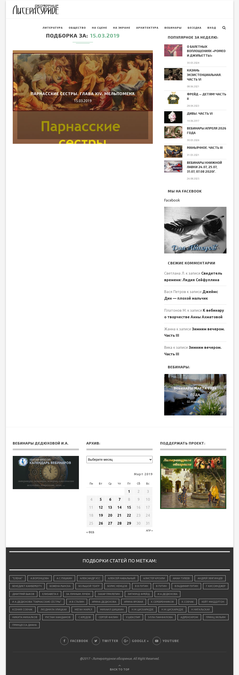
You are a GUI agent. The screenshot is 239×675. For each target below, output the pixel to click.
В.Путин (161, 586)
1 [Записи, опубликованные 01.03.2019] (129, 491)
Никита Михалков (24, 617)
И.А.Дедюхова (167, 594)
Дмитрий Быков (23, 594)
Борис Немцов (117, 586)
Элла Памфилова (160, 617)
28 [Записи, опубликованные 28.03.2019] (119, 523)
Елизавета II (50, 594)
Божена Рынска (60, 586)
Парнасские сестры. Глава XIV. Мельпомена (83, 93)
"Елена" (17, 578)
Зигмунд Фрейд (139, 594)
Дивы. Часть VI (200, 113)
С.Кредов (84, 617)
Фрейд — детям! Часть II (206, 96)
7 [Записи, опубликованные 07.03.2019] (119, 499)
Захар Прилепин (109, 594)
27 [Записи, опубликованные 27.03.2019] (110, 523)
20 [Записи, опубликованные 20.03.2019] (110, 515)
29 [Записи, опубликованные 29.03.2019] (129, 523)
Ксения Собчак (22, 609)
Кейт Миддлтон (213, 601)
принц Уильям (216, 617)
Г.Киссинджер (215, 586)
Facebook (172, 200)
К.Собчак (188, 601)
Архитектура (147, 27)
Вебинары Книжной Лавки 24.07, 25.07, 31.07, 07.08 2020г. (204, 167)
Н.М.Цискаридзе (142, 609)
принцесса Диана (24, 625)
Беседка (194, 27)
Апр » (149, 530)
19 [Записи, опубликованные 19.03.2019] (101, 515)
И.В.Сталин (76, 601)
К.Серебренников (162, 601)
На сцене (99, 27)
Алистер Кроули (154, 578)
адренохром (189, 617)
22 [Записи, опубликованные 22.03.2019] (129, 515)
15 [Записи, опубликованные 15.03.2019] (129, 507)
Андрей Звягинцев (210, 578)
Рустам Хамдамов (57, 617)
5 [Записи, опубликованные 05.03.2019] (101, 499)
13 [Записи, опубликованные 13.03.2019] (110, 507)
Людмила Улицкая (53, 609)
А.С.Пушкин (64, 578)
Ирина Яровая (133, 601)
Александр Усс (90, 578)
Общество (77, 27)
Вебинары (173, 27)
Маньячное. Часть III (205, 147)
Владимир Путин (186, 586)
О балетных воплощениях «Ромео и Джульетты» (206, 51)
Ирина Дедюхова (104, 601)
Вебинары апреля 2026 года (206, 130)
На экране (121, 27)
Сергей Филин (108, 617)
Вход (211, 27)
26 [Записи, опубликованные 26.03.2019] (101, 523)
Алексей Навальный (121, 578)
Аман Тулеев (181, 578)
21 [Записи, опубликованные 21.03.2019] (119, 515)
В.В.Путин (141, 586)
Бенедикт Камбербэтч (27, 586)
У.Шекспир (133, 617)
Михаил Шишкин (112, 609)
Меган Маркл (83, 609)
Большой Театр (88, 586)
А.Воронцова (39, 578)
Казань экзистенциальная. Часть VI (204, 74)
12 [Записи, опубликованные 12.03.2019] (101, 507)
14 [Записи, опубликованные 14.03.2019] (119, 507)
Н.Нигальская (200, 609)
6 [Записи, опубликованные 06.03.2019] (110, 499)
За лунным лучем (78, 594)
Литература (53, 27)
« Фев (90, 532)
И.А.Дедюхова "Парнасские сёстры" (36, 601)
